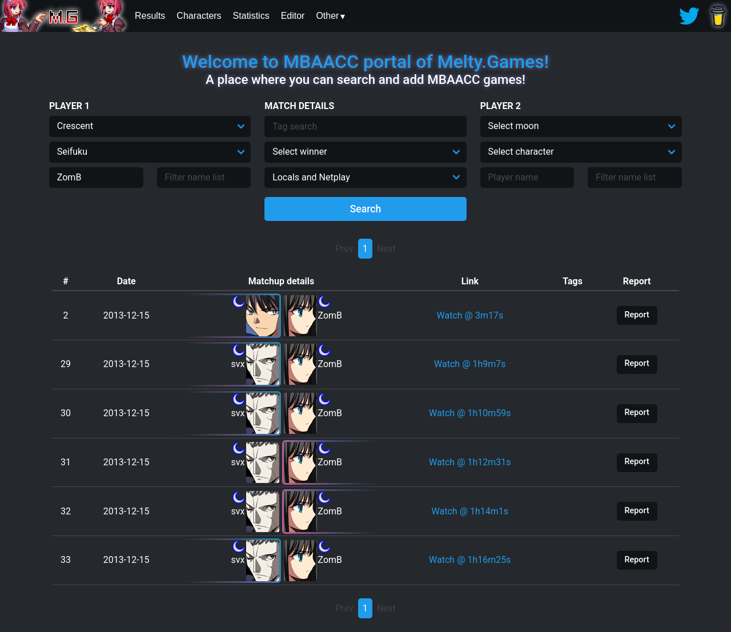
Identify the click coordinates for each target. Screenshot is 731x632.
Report (637, 315)
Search (365, 209)
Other (327, 16)
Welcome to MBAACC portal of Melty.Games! (365, 62)
